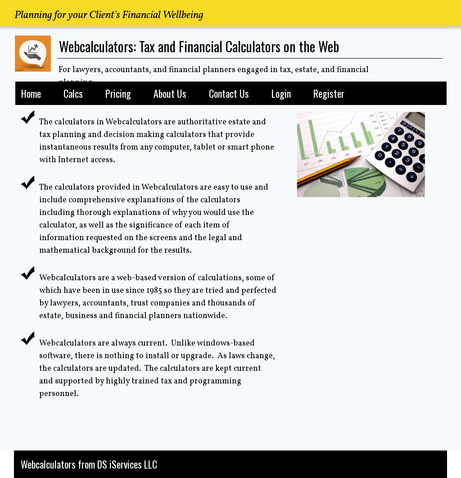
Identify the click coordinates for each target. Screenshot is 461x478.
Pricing (118, 93)
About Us (170, 93)
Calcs (73, 93)
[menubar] (228, 92)
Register (328, 93)
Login (281, 93)
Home (31, 93)
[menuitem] (31, 92)
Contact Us (229, 93)
